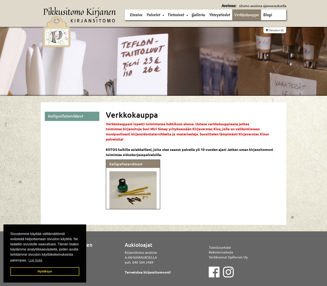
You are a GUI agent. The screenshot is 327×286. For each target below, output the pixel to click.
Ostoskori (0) (275, 30)
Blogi (267, 14)
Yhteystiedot (219, 14)
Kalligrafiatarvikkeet (126, 163)
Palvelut (153, 14)
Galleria (198, 14)
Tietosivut (176, 14)
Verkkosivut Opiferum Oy (228, 257)
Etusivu (136, 14)
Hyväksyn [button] (44, 271)
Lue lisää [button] (35, 260)
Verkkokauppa (246, 14)
